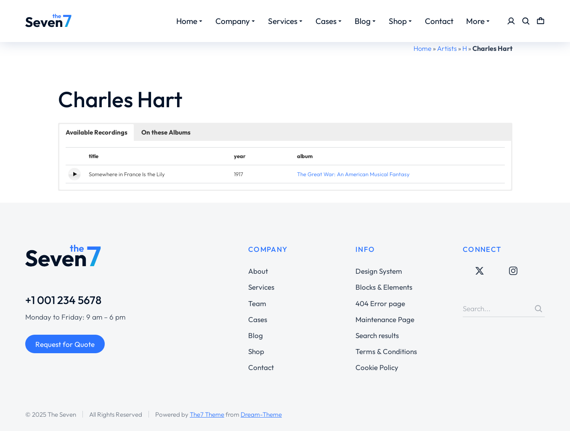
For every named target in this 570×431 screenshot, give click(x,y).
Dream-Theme (261, 414)
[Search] (538, 308)
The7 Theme (207, 414)
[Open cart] (540, 21)
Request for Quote (65, 344)
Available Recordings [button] (96, 132)
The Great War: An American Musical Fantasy (353, 174)
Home (423, 48)
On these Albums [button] (166, 132)
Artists (447, 48)
